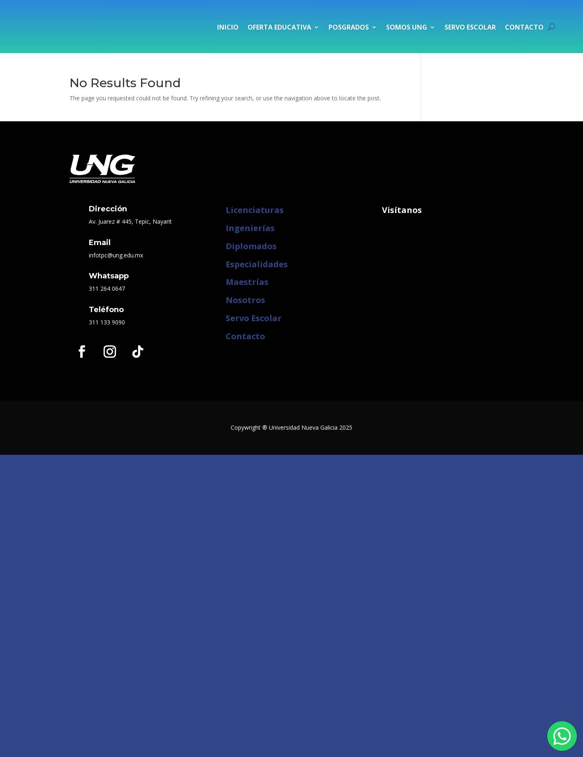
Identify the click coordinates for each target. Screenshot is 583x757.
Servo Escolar (470, 27)
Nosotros (245, 300)
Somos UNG (406, 27)
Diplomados (251, 246)
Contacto (524, 27)
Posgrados (349, 27)
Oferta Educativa (279, 27)
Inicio (227, 27)
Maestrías (247, 281)
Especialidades (257, 264)
